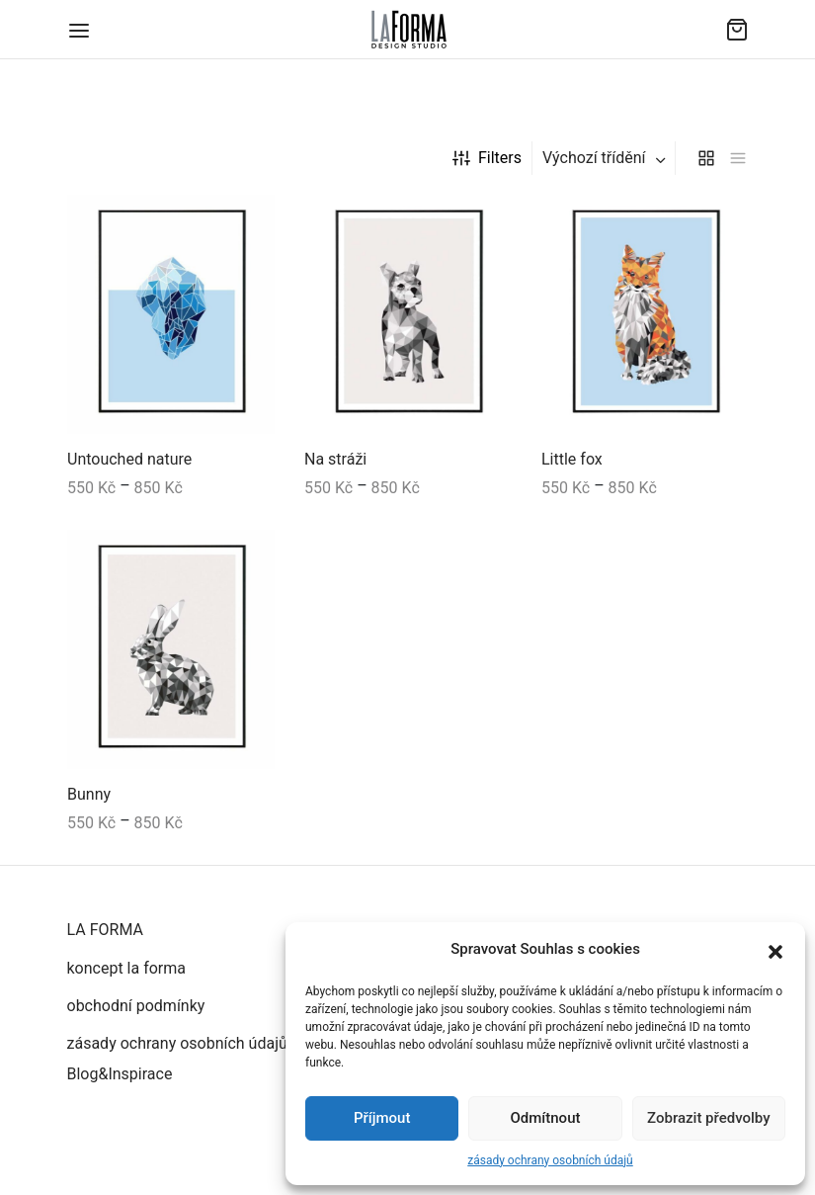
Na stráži (335, 460)
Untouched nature (129, 460)
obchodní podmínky (136, 1005)
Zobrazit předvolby (709, 1118)
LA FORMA (105, 929)
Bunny (89, 794)
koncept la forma (127, 968)
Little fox (572, 460)
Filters (487, 157)
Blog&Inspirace (120, 1074)
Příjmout (382, 1118)
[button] (775, 950)
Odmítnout (546, 1118)
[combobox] (606, 158)
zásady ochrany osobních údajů (549, 1160)
